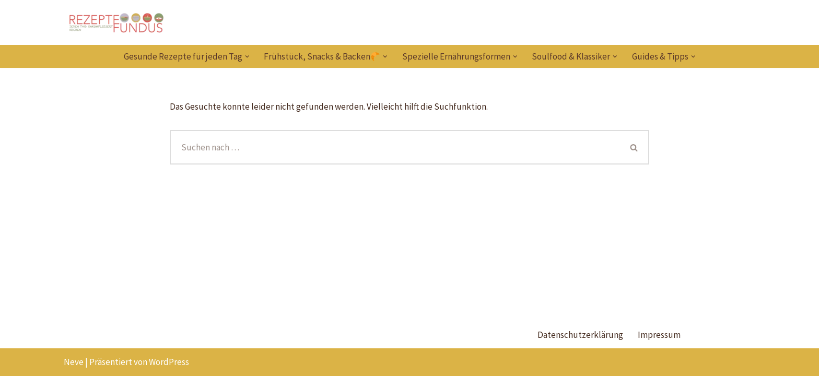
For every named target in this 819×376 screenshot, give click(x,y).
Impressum (659, 334)
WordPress (169, 362)
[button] (247, 56)
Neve (74, 362)
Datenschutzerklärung (580, 334)
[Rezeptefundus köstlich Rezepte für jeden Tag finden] (116, 22)
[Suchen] (395, 147)
